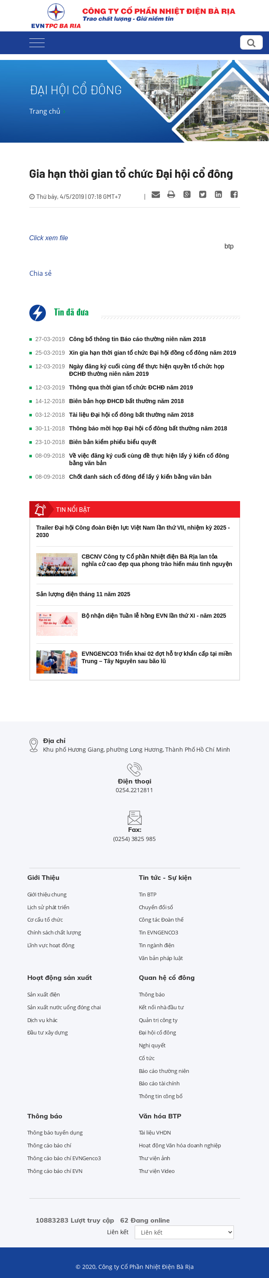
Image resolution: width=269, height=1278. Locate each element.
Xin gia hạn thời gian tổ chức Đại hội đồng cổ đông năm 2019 (152, 352)
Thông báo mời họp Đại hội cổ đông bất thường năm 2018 (148, 428)
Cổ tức (147, 1058)
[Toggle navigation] (37, 41)
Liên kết (118, 1232)
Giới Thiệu (43, 877)
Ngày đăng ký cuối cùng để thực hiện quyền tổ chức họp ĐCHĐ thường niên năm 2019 (146, 370)
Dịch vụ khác (42, 1020)
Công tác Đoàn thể (161, 919)
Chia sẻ (40, 273)
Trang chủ (44, 111)
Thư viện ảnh (155, 1158)
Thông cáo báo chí (49, 1145)
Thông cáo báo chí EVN (55, 1171)
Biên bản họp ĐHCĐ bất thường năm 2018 (126, 401)
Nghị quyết (152, 1045)
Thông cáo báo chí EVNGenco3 (64, 1158)
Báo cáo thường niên (164, 1071)
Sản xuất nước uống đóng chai (64, 1007)
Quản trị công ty (158, 1020)
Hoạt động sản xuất (59, 977)
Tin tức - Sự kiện (165, 877)
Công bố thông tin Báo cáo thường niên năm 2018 (137, 339)
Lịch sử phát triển (48, 907)
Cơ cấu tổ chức (45, 919)
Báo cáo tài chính (159, 1083)
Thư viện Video (157, 1171)
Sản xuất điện (43, 994)
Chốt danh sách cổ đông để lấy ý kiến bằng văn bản (140, 476)
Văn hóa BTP (160, 1116)
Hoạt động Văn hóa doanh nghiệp (180, 1145)
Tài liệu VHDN (155, 1132)
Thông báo (152, 994)
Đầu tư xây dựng (47, 1032)
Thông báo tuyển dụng (55, 1132)
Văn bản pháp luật (161, 958)
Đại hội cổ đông (157, 1032)
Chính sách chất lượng (54, 932)
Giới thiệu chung (47, 894)
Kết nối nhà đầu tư (161, 1007)
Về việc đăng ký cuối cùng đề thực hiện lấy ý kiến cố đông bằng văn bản (149, 459)
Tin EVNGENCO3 (159, 932)
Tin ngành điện (157, 945)
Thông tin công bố (161, 1096)
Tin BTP (148, 894)
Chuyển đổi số (156, 907)
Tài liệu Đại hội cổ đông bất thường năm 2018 (131, 414)
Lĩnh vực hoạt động (50, 945)
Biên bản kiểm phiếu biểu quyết (112, 442)
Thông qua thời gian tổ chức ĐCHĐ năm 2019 (131, 387)
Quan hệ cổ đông (167, 977)
